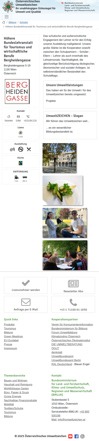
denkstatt (56, 352)
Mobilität (9, 404)
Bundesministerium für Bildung (69, 328)
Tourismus (10, 328)
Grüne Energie (12, 396)
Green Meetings (13, 336)
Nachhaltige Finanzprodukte (20, 400)
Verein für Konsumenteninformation (72, 324)
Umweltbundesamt (62, 356)
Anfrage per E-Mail (26, 309)
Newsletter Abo (73, 291)
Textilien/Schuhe (13, 408)
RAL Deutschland (61, 364)
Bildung (12, 22)
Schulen (24, 22)
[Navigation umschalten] (6, 16)
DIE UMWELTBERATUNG (66, 344)
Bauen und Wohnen (15, 380)
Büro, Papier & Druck (16, 392)
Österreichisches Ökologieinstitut (70, 340)
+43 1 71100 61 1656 (73, 309)
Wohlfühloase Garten (16, 388)
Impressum (10, 348)
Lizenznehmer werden (26, 290)
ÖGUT (55, 348)
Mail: (54, 419)
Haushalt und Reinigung (18, 384)
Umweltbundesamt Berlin (66, 360)
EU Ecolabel (11, 340)
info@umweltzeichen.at (71, 419)
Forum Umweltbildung (64, 332)
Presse (8, 344)
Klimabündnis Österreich (65, 336)
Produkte (9, 324)
